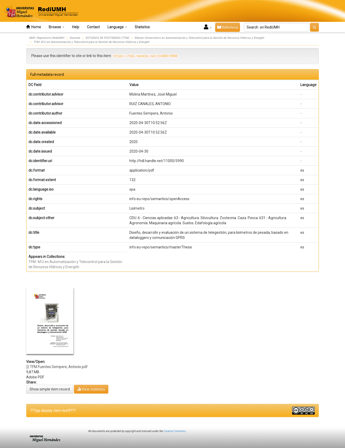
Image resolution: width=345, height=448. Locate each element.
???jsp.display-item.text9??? (53, 410)
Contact (93, 27)
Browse (56, 27)
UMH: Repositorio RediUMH (46, 38)
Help (75, 27)
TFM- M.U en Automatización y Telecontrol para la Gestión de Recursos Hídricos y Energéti (91, 42)
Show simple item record (50, 389)
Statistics (142, 27)
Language (117, 27)
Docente (75, 38)
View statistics (91, 389)
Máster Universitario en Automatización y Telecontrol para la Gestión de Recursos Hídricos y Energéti (199, 38)
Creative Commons (175, 431)
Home (33, 27)
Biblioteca (227, 27)
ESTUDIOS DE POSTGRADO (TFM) (107, 38)
